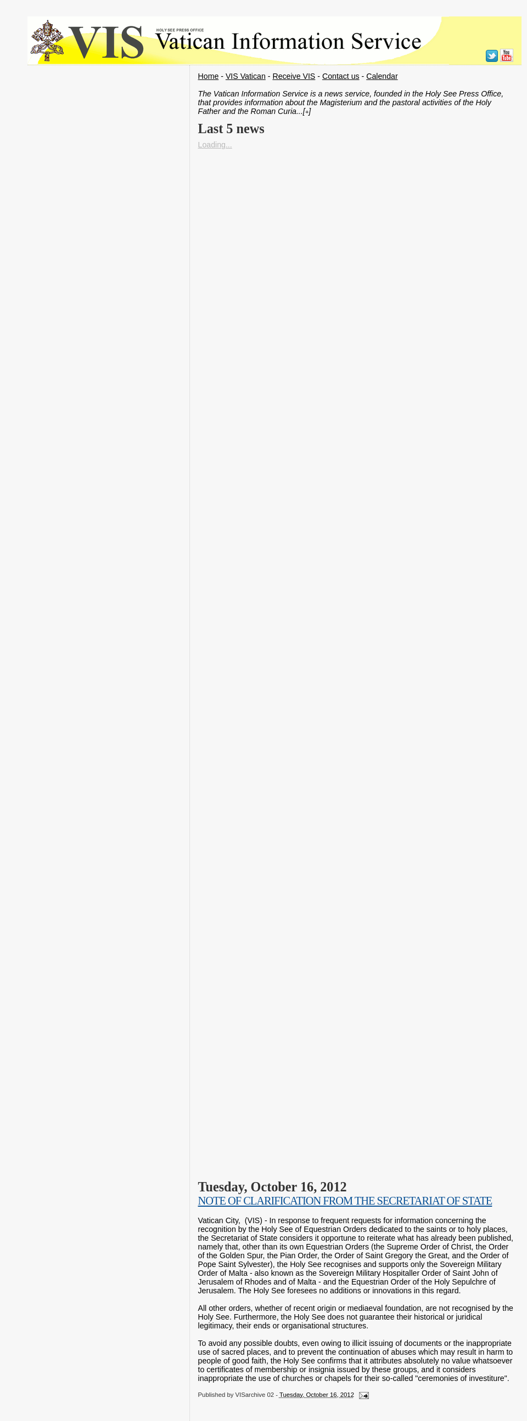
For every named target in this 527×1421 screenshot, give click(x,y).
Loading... (215, 144)
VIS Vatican (246, 76)
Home (208, 76)
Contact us (341, 76)
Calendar (381, 76)
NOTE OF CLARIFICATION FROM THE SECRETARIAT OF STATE (345, 1201)
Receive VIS (293, 76)
